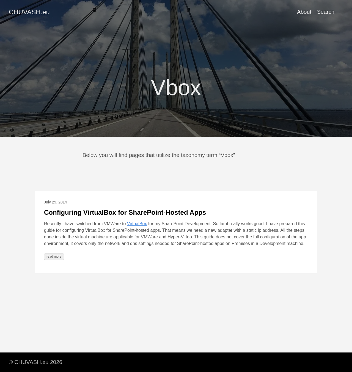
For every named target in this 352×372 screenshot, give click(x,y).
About (304, 12)
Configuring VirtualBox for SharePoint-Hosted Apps (125, 212)
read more (54, 256)
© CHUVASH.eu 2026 (35, 362)
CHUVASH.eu (29, 12)
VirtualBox (137, 223)
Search (325, 12)
